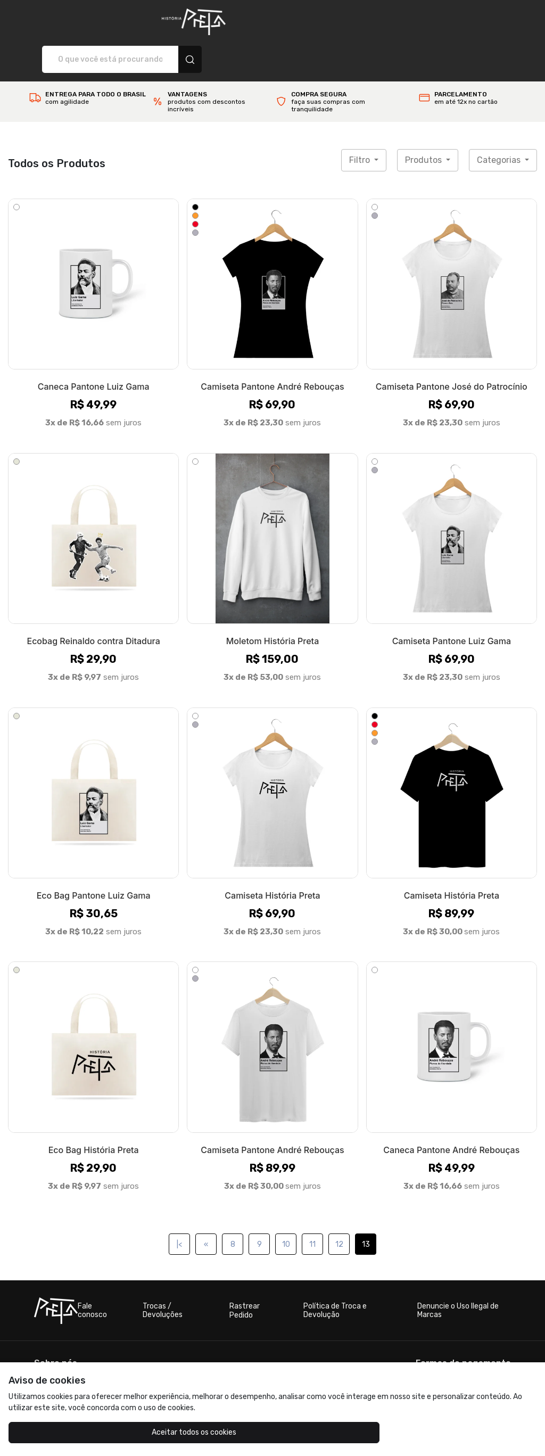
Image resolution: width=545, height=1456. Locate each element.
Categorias (500, 123)
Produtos (424, 123)
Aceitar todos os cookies (74, 1432)
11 (312, 1207)
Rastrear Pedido (244, 1273)
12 (339, 1207)
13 (366, 1207)
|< (179, 1207)
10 (286, 1207)
